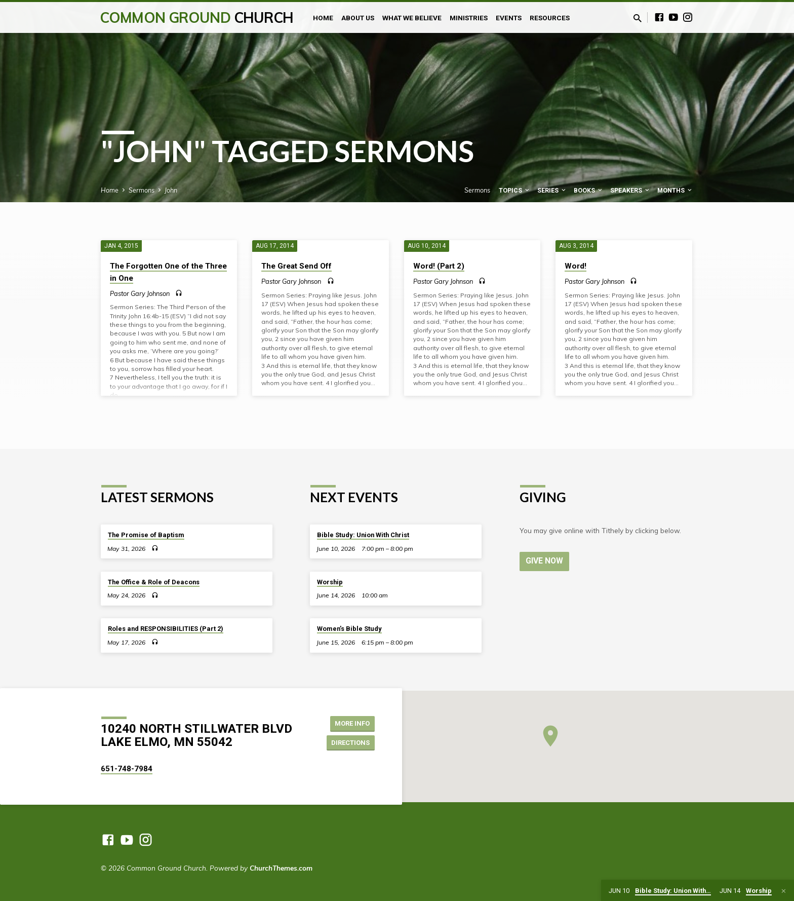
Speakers (630, 190)
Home (323, 18)
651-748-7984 (126, 768)
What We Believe (412, 18)
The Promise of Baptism (146, 535)
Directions (348, 743)
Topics (515, 190)
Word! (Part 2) (438, 266)
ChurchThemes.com (281, 868)
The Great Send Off (296, 266)
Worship (330, 582)
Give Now (545, 561)
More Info (349, 723)
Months (675, 190)
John (171, 190)
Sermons (141, 190)
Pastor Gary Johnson (140, 293)
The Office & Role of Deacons (154, 582)
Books (589, 190)
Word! (575, 266)
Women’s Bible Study (349, 628)
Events (509, 18)
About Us (357, 18)
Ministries (469, 18)
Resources (550, 18)
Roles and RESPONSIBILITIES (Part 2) (165, 628)
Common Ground (197, 17)
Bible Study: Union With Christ (363, 535)
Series (552, 190)
